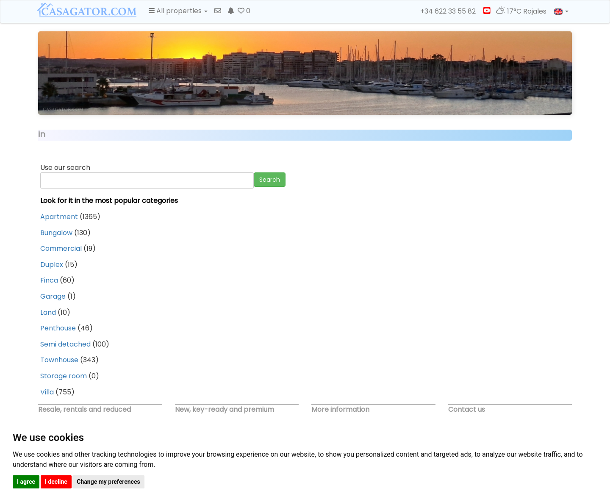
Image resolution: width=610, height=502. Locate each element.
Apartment (59, 217)
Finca (49, 280)
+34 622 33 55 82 (444, 11)
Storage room (63, 376)
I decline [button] (56, 481)
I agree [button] (26, 481)
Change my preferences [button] (108, 481)
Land (48, 312)
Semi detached (65, 344)
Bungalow (56, 233)
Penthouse (58, 328)
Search (269, 179)
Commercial (61, 248)
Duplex (51, 264)
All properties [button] (178, 11)
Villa (47, 392)
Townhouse (59, 360)
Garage (53, 296)
